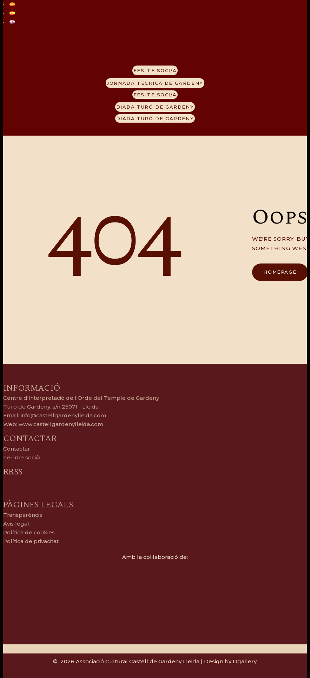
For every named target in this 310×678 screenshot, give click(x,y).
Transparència (22, 515)
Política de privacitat (31, 541)
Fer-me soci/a (21, 457)
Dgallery (245, 661)
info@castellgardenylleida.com (63, 415)
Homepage (279, 272)
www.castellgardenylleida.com (60, 424)
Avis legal (16, 523)
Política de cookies (29, 532)
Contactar (16, 448)
